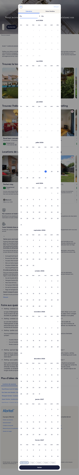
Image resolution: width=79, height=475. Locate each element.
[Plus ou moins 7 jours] (53, 462)
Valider (39, 467)
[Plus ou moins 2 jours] (39, 462)
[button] (33, 30)
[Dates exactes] (24, 462)
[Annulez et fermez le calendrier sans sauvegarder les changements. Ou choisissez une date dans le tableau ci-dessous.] (21, 7)
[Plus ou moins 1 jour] (32, 462)
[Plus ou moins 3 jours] (46, 462)
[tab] (29, 11)
